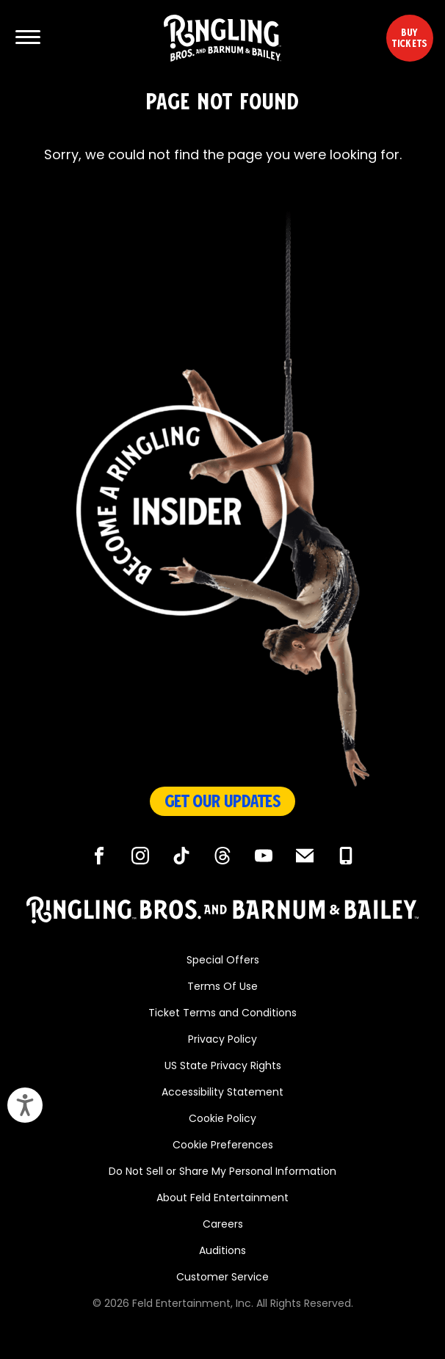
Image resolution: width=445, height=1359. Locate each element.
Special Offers (223, 960)
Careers (223, 1225)
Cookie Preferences (223, 1145)
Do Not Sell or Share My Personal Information (222, 1172)
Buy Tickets (409, 37)
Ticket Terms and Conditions (222, 1013)
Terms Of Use (222, 987)
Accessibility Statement (222, 1093)
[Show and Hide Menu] (28, 38)
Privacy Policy (222, 1040)
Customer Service (222, 1277)
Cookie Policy (222, 1119)
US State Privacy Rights (222, 1066)
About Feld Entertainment (222, 1198)
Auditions (222, 1251)
